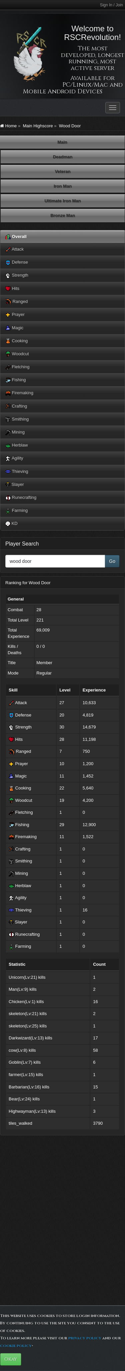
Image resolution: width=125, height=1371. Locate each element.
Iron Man (63, 186)
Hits (12, 289)
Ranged (16, 302)
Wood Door (70, 125)
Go (112, 561)
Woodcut (17, 354)
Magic (14, 328)
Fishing (15, 380)
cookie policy (16, 1345)
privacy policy (84, 1338)
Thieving (16, 472)
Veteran (63, 171)
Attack (14, 249)
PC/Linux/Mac (85, 85)
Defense (16, 262)
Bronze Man (62, 215)
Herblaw (16, 445)
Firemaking (19, 393)
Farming (16, 511)
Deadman (63, 156)
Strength (16, 275)
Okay (10, 1359)
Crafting (16, 406)
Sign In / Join (111, 5)
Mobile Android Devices (62, 91)
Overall (16, 237)
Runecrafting (20, 498)
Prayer (15, 315)
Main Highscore (38, 125)
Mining (15, 432)
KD (11, 523)
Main (62, 142)
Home (8, 125)
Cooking (16, 341)
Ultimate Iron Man (62, 200)
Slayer (14, 485)
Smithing (17, 419)
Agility (14, 458)
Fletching (17, 367)
